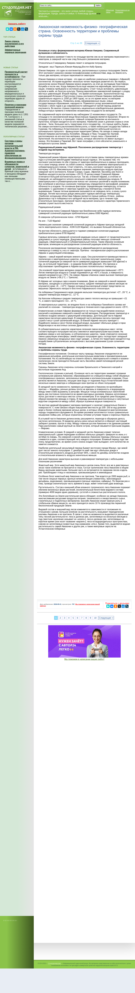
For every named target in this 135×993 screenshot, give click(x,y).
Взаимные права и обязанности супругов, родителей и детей (17, 165)
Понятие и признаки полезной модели (15, 106)
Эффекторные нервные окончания (15, 51)
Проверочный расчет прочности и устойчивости (16, 74)
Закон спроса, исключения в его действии (14, 43)
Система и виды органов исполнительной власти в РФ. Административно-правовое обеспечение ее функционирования (15, 149)
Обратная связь (110, 11)
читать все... (43, 16)
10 (95, 618)
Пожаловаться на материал (122, 11)
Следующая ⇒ (92, 43)
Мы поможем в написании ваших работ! (84, 659)
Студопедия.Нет (54, 963)
